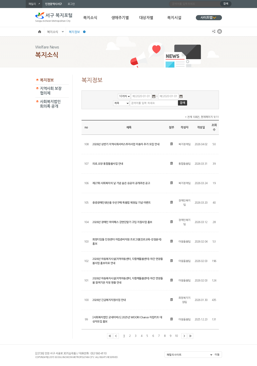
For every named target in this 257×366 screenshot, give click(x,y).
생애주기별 (120, 18)
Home (39, 31)
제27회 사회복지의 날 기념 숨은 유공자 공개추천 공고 (121, 183)
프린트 (219, 31)
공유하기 (213, 31)
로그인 (71, 4)
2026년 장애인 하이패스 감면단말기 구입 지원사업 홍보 (122, 222)
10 (176, 336)
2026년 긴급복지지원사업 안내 (109, 300)
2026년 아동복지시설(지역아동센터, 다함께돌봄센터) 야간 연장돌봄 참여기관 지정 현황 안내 (127, 280)
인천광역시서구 (53, 4)
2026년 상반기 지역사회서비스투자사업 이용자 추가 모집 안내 (125, 144)
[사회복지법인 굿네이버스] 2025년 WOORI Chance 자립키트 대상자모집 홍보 (127, 319)
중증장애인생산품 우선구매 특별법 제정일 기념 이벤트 (121, 202)
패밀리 (32, 4)
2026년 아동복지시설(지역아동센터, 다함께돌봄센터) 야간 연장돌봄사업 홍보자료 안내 (127, 261)
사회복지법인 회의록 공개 (50, 104)
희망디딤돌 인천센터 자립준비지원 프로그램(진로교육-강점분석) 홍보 (127, 241)
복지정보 (74, 31)
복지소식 (90, 18)
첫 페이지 (112, 334)
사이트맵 (206, 17)
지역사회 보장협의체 (51, 91)
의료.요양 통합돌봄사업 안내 (107, 163)
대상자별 (146, 18)
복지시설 (174, 18)
